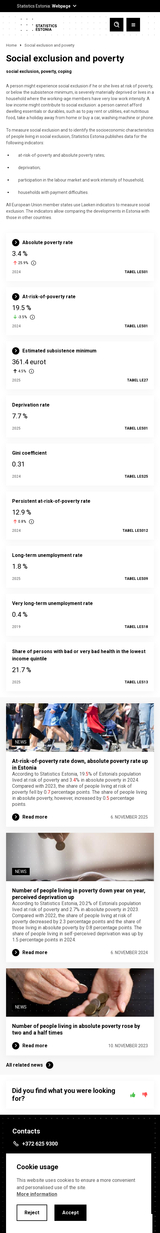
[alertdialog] (78, 1193)
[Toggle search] (116, 24)
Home (11, 45)
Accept (70, 1212)
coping (65, 71)
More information (37, 1194)
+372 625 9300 (40, 1143)
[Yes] (133, 1094)
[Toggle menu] (133, 24)
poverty (48, 71)
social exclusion (22, 71)
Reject (31, 1212)
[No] (145, 1094)
